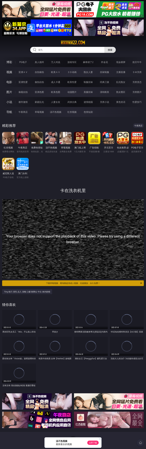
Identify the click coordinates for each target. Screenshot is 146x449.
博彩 (9, 62)
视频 (9, 72)
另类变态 (137, 82)
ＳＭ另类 (137, 72)
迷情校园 (88, 102)
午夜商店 (23, 112)
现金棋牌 (120, 62)
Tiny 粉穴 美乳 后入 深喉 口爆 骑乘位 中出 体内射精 (27, 291)
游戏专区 (72, 62)
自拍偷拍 (39, 72)
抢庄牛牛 (137, 62)
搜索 (110, 49)
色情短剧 (88, 112)
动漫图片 (72, 92)
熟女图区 (120, 92)
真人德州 (39, 62)
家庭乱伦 (39, 102)
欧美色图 (55, 92)
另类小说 (104, 102)
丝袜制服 (104, 72)
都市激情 (23, 102)
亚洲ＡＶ (23, 72)
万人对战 (55, 62)
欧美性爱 (72, 82)
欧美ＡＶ (55, 72)
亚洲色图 (39, 92)
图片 (9, 92)
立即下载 (93, 442)
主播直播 (120, 72)
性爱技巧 (137, 102)
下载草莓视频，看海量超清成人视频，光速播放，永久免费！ (94, 283)
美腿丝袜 (88, 92)
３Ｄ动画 (72, 72)
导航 (9, 112)
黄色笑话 (120, 102)
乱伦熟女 (120, 82)
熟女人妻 (88, 72)
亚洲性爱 (23, 82)
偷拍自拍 (39, 82)
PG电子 (23, 62)
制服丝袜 (88, 82)
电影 (9, 82)
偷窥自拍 (23, 92)
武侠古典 (72, 102)
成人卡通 (55, 82)
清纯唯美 (104, 92)
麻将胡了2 (88, 62)
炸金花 (104, 62)
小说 (9, 102)
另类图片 (137, 92)
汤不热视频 (55, 112)
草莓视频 (39, 112)
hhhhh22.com (73, 42)
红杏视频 (72, 112)
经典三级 (104, 82)
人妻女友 (55, 102)
